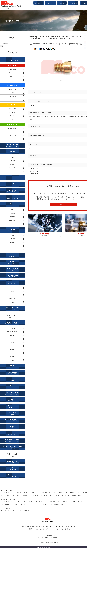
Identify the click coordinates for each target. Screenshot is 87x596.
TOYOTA (12, 359)
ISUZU (12, 375)
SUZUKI (12, 109)
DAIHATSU (12, 379)
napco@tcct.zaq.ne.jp (52, 590)
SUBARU (12, 387)
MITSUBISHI (12, 371)
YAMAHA (12, 88)
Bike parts (39, 3)
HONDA (12, 66)
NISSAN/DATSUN (12, 363)
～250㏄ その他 (12, 70)
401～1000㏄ (12, 78)
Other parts (62, 3)
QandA (73, 3)
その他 (12, 183)
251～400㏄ (12, 74)
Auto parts (50, 3)
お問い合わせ (63, 204)
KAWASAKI (12, 131)
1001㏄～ (12, 82)
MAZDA (12, 367)
